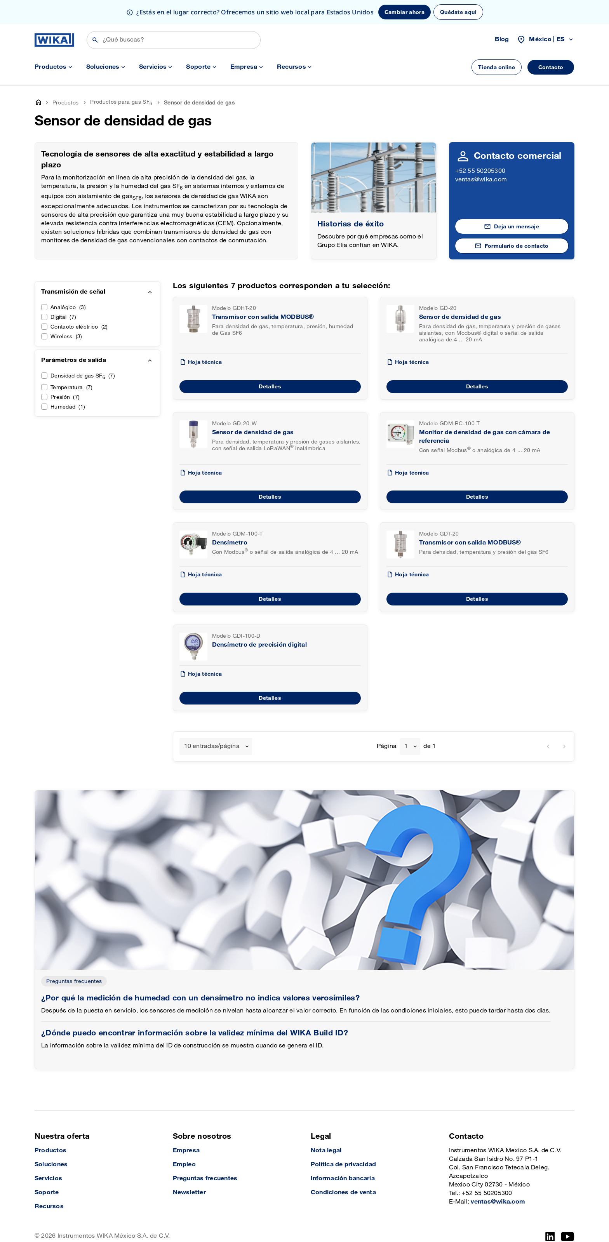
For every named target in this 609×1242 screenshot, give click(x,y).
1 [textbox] (406, 746)
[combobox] (215, 746)
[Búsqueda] (173, 40)
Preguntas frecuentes (74, 981)
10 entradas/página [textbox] (212, 746)
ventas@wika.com (481, 179)
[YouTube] (567, 1236)
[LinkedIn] (550, 1236)
